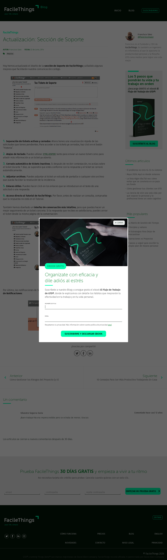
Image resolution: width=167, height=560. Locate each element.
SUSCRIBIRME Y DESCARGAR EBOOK (83, 333)
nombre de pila (50, 303)
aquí (110, 325)
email (47, 316)
